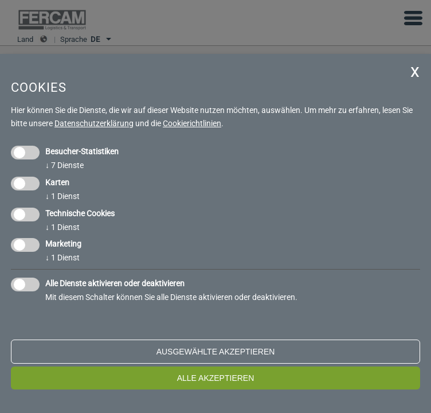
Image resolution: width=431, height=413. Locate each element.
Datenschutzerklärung (94, 123)
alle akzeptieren (215, 378)
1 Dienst (62, 196)
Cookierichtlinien (192, 123)
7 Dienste (64, 165)
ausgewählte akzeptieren (215, 351)
